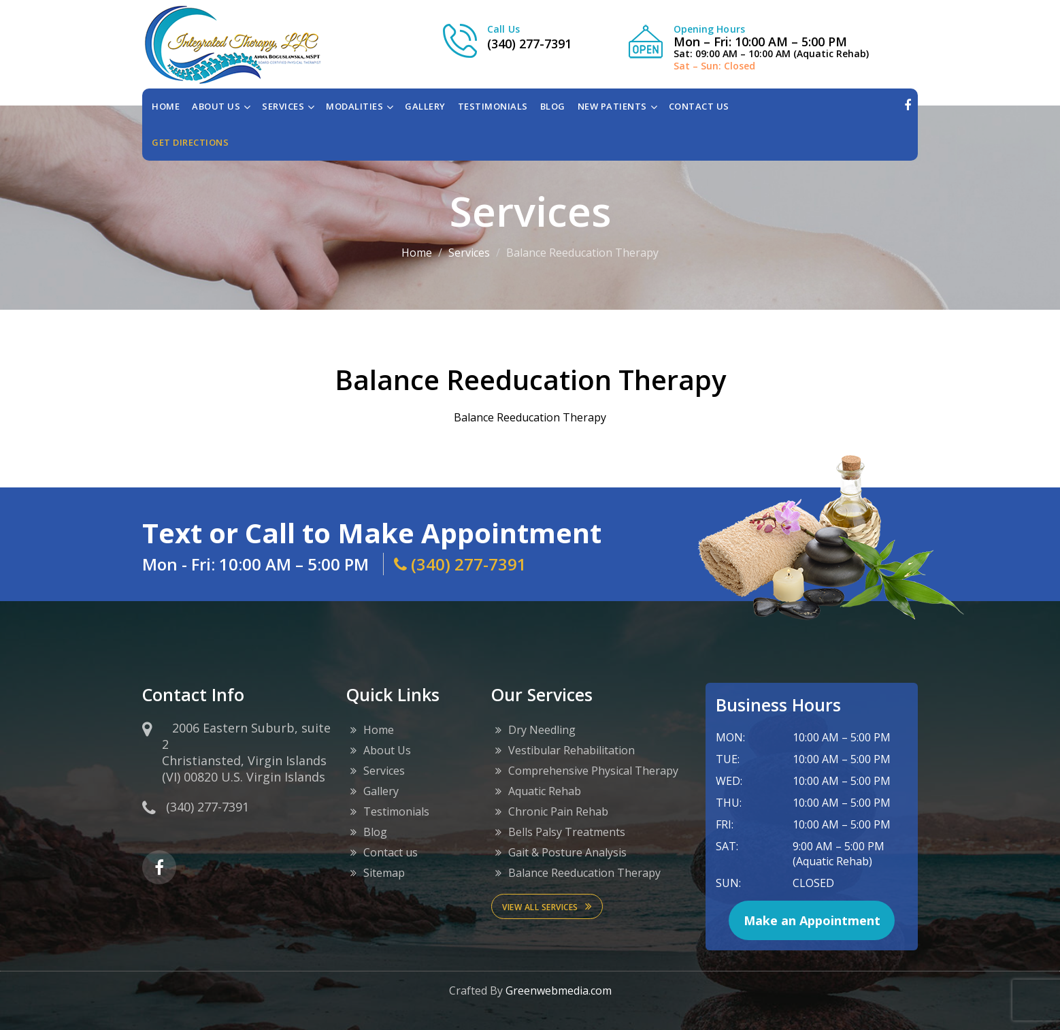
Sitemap (384, 872)
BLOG (552, 106)
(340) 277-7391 (529, 43)
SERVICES (283, 106)
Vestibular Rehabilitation (571, 750)
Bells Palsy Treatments (566, 831)
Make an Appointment (812, 920)
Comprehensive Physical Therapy (593, 770)
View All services (547, 906)
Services (469, 252)
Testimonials (396, 811)
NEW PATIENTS (612, 106)
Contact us (390, 852)
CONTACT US (699, 106)
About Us (387, 750)
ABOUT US (216, 106)
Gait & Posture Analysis (567, 852)
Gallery (381, 791)
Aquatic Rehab (544, 791)
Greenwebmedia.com (559, 990)
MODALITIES (354, 106)
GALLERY (425, 106)
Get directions (190, 142)
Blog (375, 831)
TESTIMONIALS (493, 106)
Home (166, 106)
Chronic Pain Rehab (558, 811)
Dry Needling (542, 729)
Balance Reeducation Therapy (584, 872)
